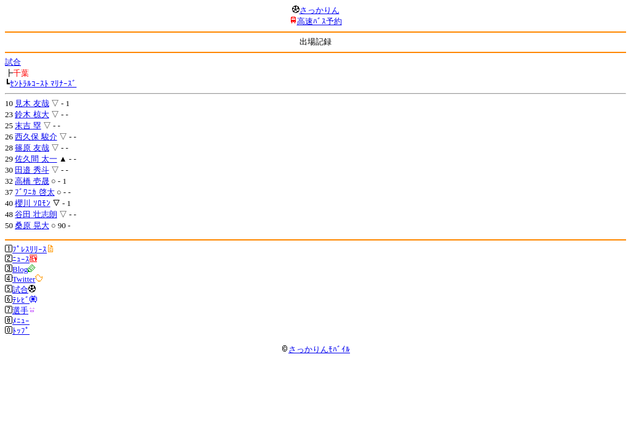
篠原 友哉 (32, 147)
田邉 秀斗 (32, 170)
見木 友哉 (32, 103)
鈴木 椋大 (32, 114)
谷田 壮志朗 (36, 214)
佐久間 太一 (36, 158)
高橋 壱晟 (32, 181)
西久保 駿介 (36, 136)
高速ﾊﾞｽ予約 (319, 21)
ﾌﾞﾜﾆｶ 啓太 (34, 192)
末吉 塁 (28, 125)
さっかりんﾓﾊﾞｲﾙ (315, 349)
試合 (13, 62)
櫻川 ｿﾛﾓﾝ (32, 203)
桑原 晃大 (32, 225)
